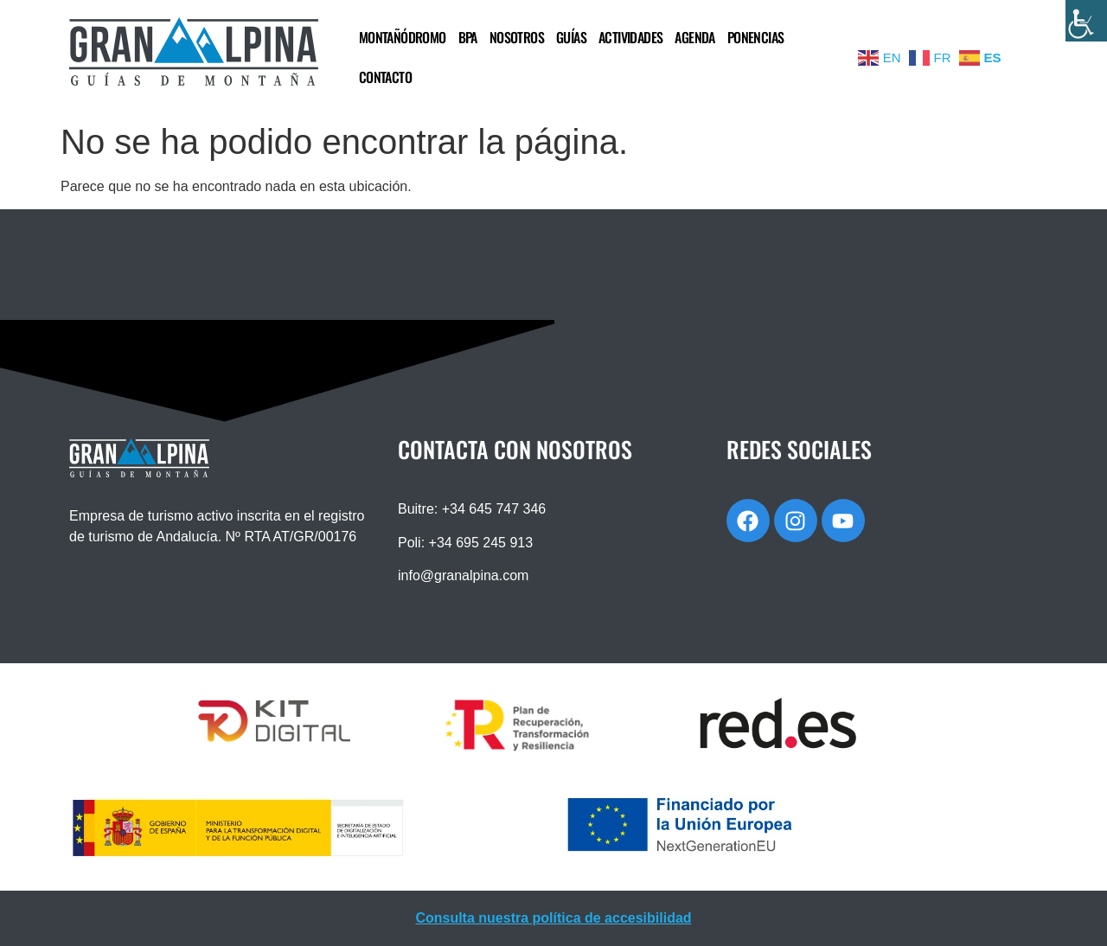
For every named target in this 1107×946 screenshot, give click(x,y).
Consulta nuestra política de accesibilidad (553, 918)
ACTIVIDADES (630, 37)
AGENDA (694, 37)
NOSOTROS (517, 37)
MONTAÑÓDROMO (402, 37)
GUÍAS (571, 37)
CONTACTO (385, 77)
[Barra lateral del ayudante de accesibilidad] (1086, 21)
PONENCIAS (755, 37)
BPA (467, 37)
